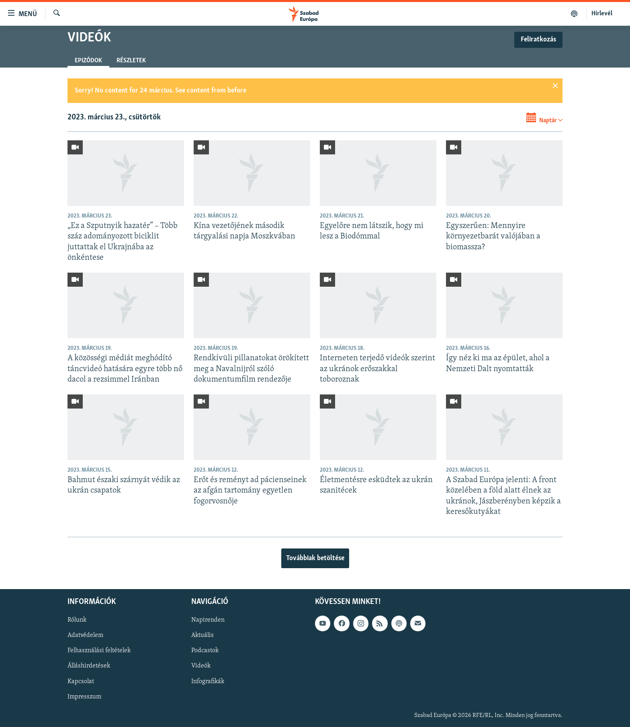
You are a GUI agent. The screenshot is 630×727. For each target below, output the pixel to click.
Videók (201, 666)
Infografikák (207, 681)
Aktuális (202, 636)
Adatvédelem (85, 636)
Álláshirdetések (89, 666)
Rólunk (77, 620)
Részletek (131, 61)
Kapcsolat (81, 681)
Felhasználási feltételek (99, 651)
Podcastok (205, 651)
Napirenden (208, 620)
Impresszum (84, 697)
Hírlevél (601, 13)
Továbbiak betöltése (315, 558)
